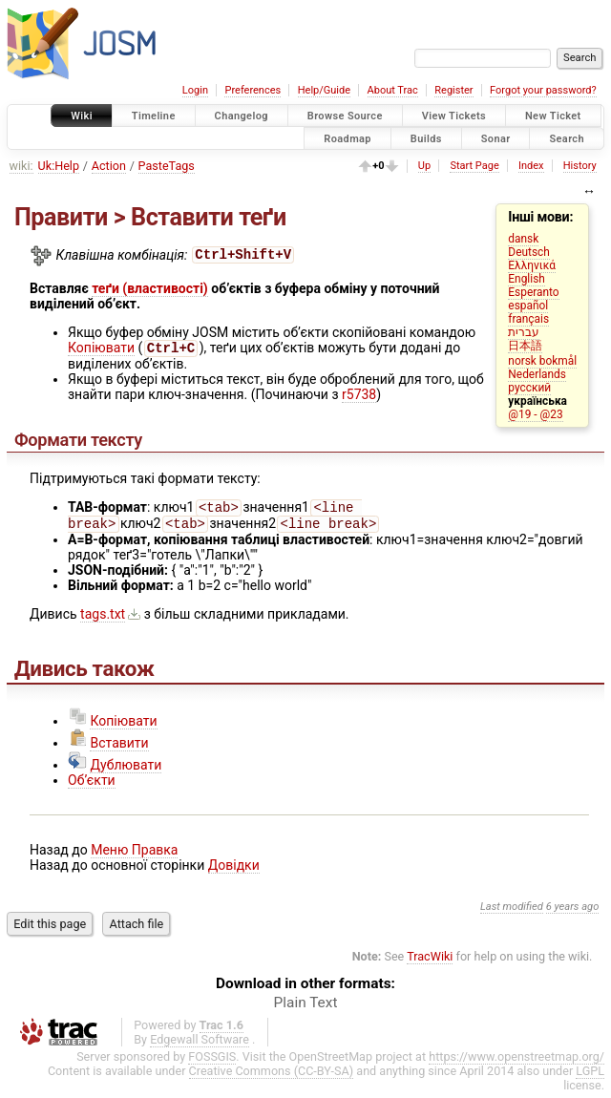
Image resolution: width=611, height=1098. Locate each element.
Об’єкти (92, 785)
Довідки (234, 870)
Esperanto (533, 292)
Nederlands (537, 374)
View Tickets (454, 116)
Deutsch (528, 252)
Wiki (82, 116)
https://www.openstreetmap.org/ (516, 1062)
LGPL (590, 1076)
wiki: (21, 165)
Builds (426, 138)
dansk (523, 238)
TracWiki (430, 962)
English (526, 278)
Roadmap (347, 138)
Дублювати (125, 770)
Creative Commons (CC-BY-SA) (271, 1076)
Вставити (119, 748)
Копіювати (101, 349)
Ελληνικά (532, 265)
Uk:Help (58, 165)
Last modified (511, 912)
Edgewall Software (199, 1045)
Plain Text (306, 1008)
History (580, 165)
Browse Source (345, 116)
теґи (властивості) (150, 288)
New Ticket (553, 116)
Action (109, 165)
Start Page (474, 165)
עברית (523, 332)
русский (529, 387)
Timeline (154, 116)
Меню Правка (134, 855)
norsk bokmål (542, 361)
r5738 (359, 396)
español (528, 305)
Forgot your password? (543, 90)
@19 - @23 (535, 414)
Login (195, 90)
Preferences (252, 90)
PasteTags (166, 165)
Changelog (241, 116)
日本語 (525, 345)
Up (424, 165)
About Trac (393, 90)
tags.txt (102, 619)
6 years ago (573, 912)
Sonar (496, 138)
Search (566, 138)
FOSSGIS (212, 1062)
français (528, 319)
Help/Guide (324, 90)
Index (531, 165)
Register (453, 90)
